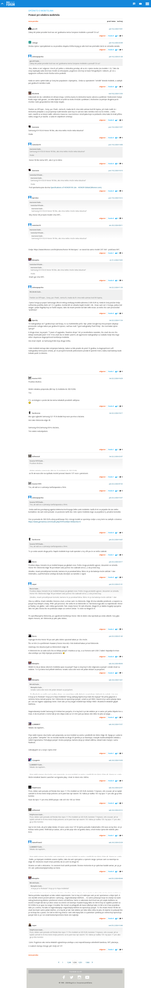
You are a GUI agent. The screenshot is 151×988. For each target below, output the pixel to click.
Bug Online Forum (10, 4)
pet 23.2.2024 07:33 (116, 484)
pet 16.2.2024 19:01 (116, 29)
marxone (35, 127)
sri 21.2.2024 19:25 (116, 260)
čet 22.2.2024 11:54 (116, 320)
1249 (69, 962)
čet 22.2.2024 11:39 (116, 287)
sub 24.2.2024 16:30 (116, 760)
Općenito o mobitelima (40, 10)
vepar (34, 584)
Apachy (35, 320)
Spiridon (35, 198)
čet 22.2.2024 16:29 (116, 378)
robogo (35, 43)
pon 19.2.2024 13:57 (116, 127)
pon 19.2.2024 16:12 (116, 198)
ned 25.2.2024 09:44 (116, 878)
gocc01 (34, 29)
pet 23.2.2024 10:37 (116, 498)
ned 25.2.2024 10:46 (116, 925)
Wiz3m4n (35, 94)
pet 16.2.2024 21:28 (116, 57)
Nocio (34, 562)
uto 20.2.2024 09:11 (116, 225)
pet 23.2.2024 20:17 (116, 562)
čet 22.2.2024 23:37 (116, 456)
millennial (36, 456)
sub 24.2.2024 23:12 (116, 810)
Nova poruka (33, 21)
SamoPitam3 (37, 842)
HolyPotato (36, 788)
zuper (34, 925)
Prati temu (111, 21)
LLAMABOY (36, 724)
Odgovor (102, 36)
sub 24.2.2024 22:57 (116, 788)
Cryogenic (36, 760)
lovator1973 (36, 378)
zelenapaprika (37, 57)
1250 (75, 962)
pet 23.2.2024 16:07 (116, 540)
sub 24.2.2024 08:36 (116, 664)
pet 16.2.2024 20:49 (116, 43)
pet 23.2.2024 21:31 (116, 584)
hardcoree (36, 413)
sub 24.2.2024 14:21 (116, 680)
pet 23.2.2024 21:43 (116, 636)
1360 (87, 962)
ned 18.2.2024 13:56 (116, 94)
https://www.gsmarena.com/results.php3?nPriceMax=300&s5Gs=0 (54, 522)
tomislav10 (36, 145)
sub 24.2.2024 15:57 (116, 724)
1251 (80, 962)
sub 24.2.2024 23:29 (116, 842)
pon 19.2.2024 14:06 (116, 145)
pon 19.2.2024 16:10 (116, 171)
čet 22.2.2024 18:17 (116, 413)
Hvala (111, 36)
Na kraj (120, 21)
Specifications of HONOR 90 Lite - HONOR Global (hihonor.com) (76, 187)
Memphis (35, 260)
